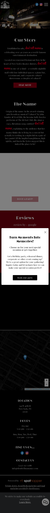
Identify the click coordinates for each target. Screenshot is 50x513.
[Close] (45, 232)
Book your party (25, 277)
